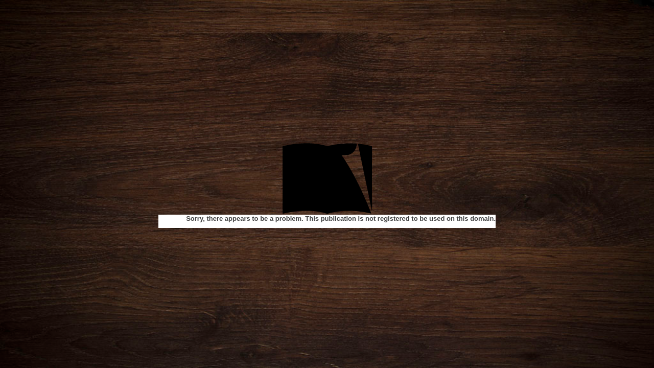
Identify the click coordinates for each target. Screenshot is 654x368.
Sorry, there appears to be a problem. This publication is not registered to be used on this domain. (341, 218)
